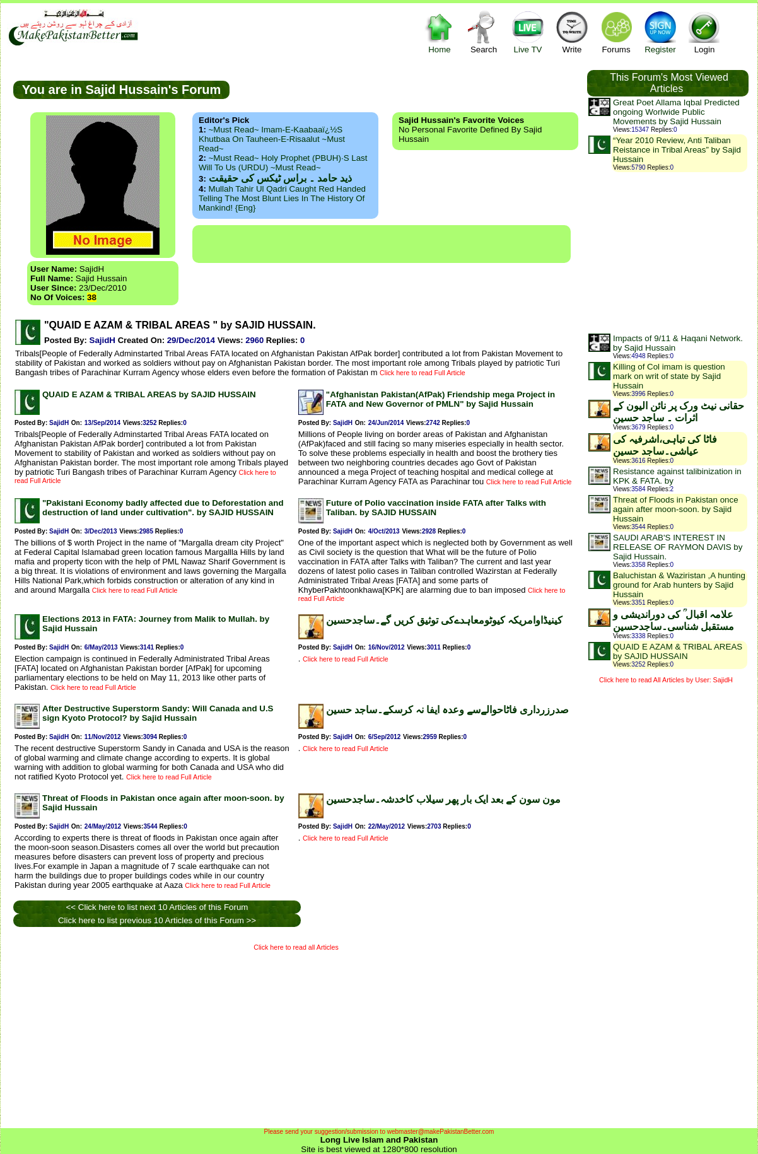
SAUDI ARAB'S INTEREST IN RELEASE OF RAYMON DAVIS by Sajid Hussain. (677, 547)
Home (439, 31)
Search (483, 31)
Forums (616, 31)
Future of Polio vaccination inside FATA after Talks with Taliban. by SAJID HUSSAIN (436, 507)
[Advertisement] (381, 244)
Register (660, 31)
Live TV (528, 31)
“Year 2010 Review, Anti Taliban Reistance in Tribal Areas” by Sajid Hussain (677, 150)
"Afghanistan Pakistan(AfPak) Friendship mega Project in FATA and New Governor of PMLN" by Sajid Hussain (440, 399)
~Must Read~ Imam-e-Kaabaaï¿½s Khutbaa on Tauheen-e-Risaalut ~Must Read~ (272, 139)
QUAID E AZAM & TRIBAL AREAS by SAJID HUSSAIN (149, 394)
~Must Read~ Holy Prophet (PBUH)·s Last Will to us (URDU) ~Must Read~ (283, 162)
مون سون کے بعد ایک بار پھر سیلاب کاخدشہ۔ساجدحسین (443, 799)
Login (704, 31)
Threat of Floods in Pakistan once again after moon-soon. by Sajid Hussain (675, 509)
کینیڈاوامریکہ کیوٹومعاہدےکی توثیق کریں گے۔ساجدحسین (444, 620)
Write (572, 31)
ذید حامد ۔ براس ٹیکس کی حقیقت (280, 178)
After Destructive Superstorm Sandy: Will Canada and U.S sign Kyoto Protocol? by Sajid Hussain (158, 713)
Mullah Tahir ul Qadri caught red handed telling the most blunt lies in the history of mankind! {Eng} (282, 198)
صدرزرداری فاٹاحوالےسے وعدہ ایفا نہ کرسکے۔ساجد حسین (447, 709)
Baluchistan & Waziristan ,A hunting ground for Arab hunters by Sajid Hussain (679, 585)
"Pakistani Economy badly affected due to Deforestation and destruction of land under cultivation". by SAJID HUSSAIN (163, 507)
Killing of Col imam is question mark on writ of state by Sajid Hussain (669, 376)
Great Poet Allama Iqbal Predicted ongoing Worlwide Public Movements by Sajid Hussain (676, 112)
